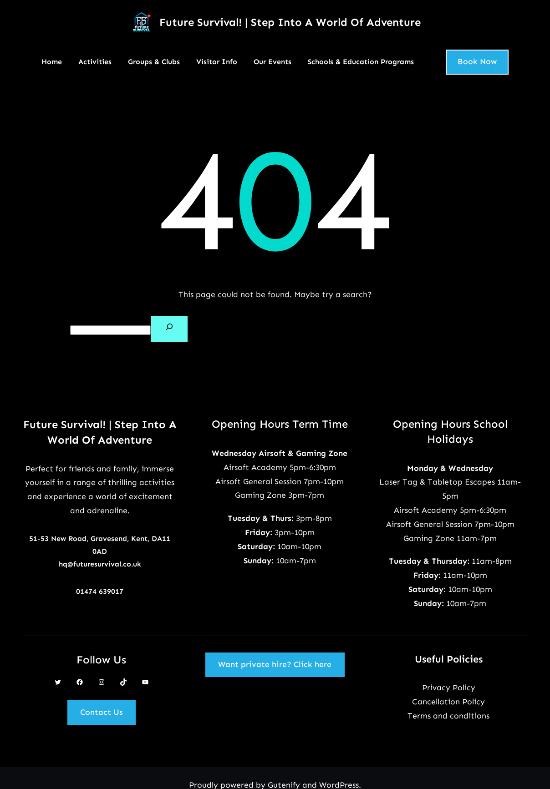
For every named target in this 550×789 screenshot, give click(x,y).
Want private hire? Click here (274, 664)
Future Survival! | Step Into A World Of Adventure (290, 22)
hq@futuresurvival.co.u (98, 564)
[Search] (169, 329)
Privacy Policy (448, 688)
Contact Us (101, 712)
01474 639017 (99, 591)
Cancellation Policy (448, 702)
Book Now (477, 61)
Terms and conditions (448, 716)
